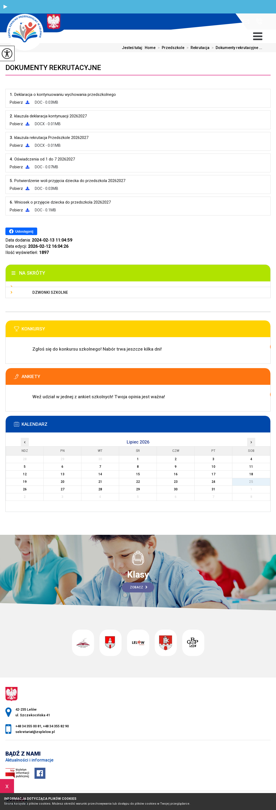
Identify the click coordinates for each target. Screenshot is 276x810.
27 (62, 489)
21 (100, 482)
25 (251, 482)
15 (138, 474)
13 (62, 474)
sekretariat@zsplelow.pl (246, 22)
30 (176, 489)
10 (213, 467)
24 (213, 482)
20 (62, 482)
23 (176, 482)
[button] (5, 6)
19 (25, 482)
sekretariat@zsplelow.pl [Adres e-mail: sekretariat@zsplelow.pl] (35, 732)
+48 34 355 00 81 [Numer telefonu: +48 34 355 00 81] (28, 726)
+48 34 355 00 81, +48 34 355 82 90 (259, 21)
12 (25, 474)
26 (25, 489)
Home (150, 48)
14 (100, 474)
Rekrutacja (196, 48)
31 (213, 489)
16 (176, 474)
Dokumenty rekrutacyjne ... (235, 48)
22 (138, 482)
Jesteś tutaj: (133, 48)
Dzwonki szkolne (50, 292)
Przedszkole (170, 48)
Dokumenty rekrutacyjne (53, 68)
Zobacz (138, 587)
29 (138, 489)
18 (251, 474)
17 (213, 474)
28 (100, 489)
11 (251, 467)
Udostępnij (21, 231)
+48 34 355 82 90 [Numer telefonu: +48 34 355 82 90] (56, 726)
